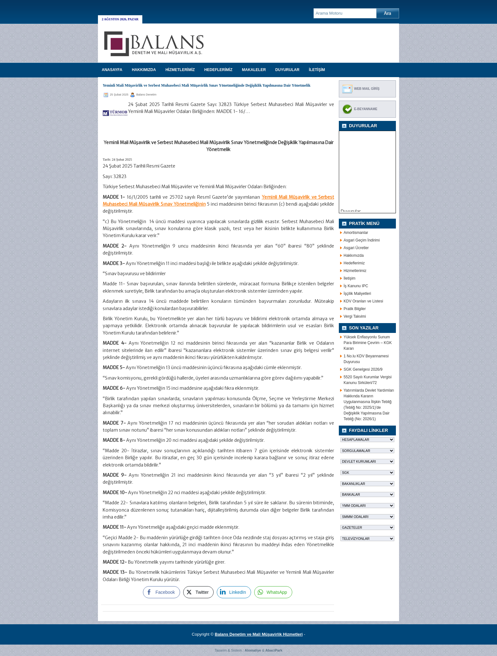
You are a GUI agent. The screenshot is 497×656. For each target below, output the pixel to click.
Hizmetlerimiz (355, 270)
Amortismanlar (356, 232)
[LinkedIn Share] (234, 592)
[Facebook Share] (161, 592)
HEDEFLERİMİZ (218, 70)
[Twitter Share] (198, 592)
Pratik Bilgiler (355, 309)
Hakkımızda (354, 255)
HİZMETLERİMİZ (180, 70)
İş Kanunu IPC (356, 286)
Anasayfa (112, 70)
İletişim (349, 278)
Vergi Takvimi (355, 316)
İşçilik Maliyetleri (357, 293)
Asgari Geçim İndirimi (362, 240)
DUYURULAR (287, 70)
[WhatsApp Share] (273, 592)
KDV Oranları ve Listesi (363, 301)
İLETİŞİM (317, 70)
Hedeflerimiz (354, 263)
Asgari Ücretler (356, 248)
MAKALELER (254, 70)
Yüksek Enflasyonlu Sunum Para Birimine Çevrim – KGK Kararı (368, 343)
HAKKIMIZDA (144, 70)
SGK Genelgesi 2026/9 (363, 369)
